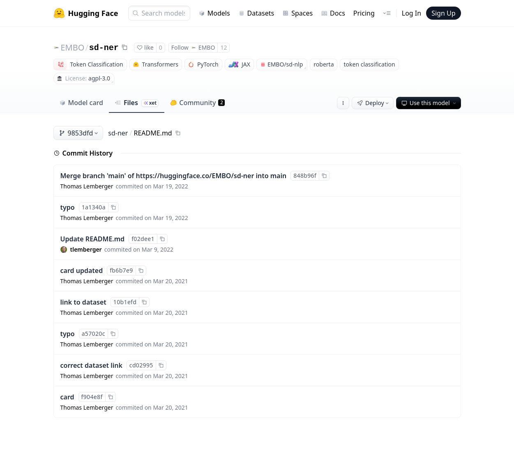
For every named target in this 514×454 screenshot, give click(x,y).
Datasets (256, 13)
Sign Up (443, 13)
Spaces (297, 13)
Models (214, 13)
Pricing (364, 13)
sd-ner (104, 48)
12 (223, 47)
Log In (411, 13)
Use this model (429, 103)
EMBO (73, 47)
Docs (333, 13)
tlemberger (86, 249)
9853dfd (79, 133)
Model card (81, 102)
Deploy (373, 103)
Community (197, 102)
